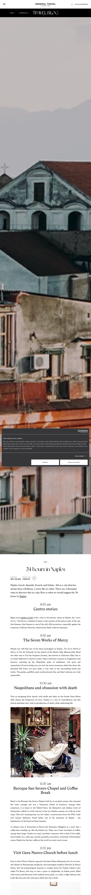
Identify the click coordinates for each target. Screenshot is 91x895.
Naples (22, 596)
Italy (45, 562)
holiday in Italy (26, 617)
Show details (79, 456)
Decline (45, 462)
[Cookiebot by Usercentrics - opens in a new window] (79, 431)
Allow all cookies (74, 462)
